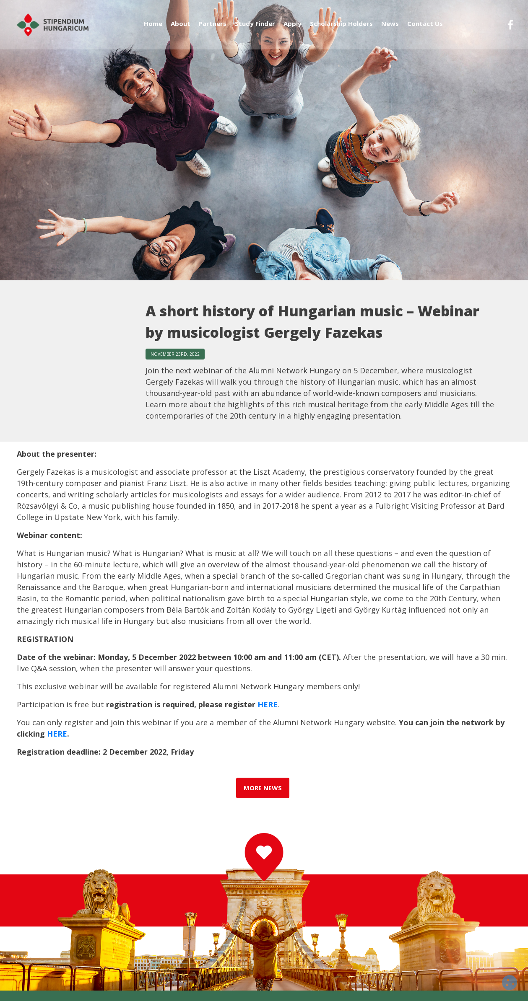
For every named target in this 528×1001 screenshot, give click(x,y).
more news (262, 790)
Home (153, 28)
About (180, 28)
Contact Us (425, 28)
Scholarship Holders (341, 28)
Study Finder (255, 28)
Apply (293, 28)
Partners (212, 28)
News (390, 28)
